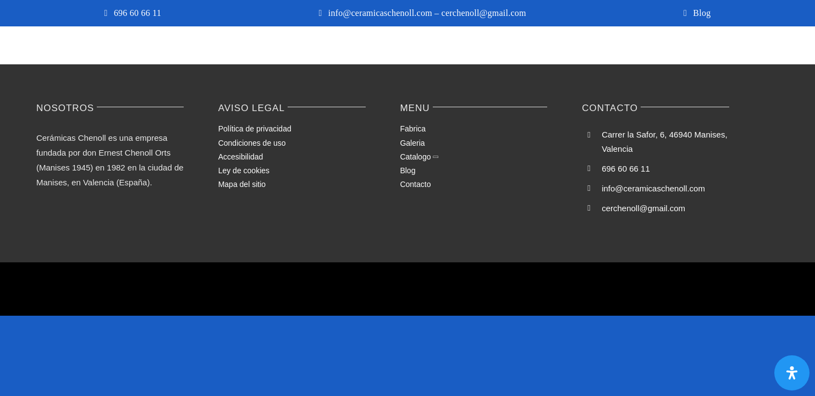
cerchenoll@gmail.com (643, 208)
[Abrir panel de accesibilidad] (792, 373)
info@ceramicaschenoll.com (653, 188)
